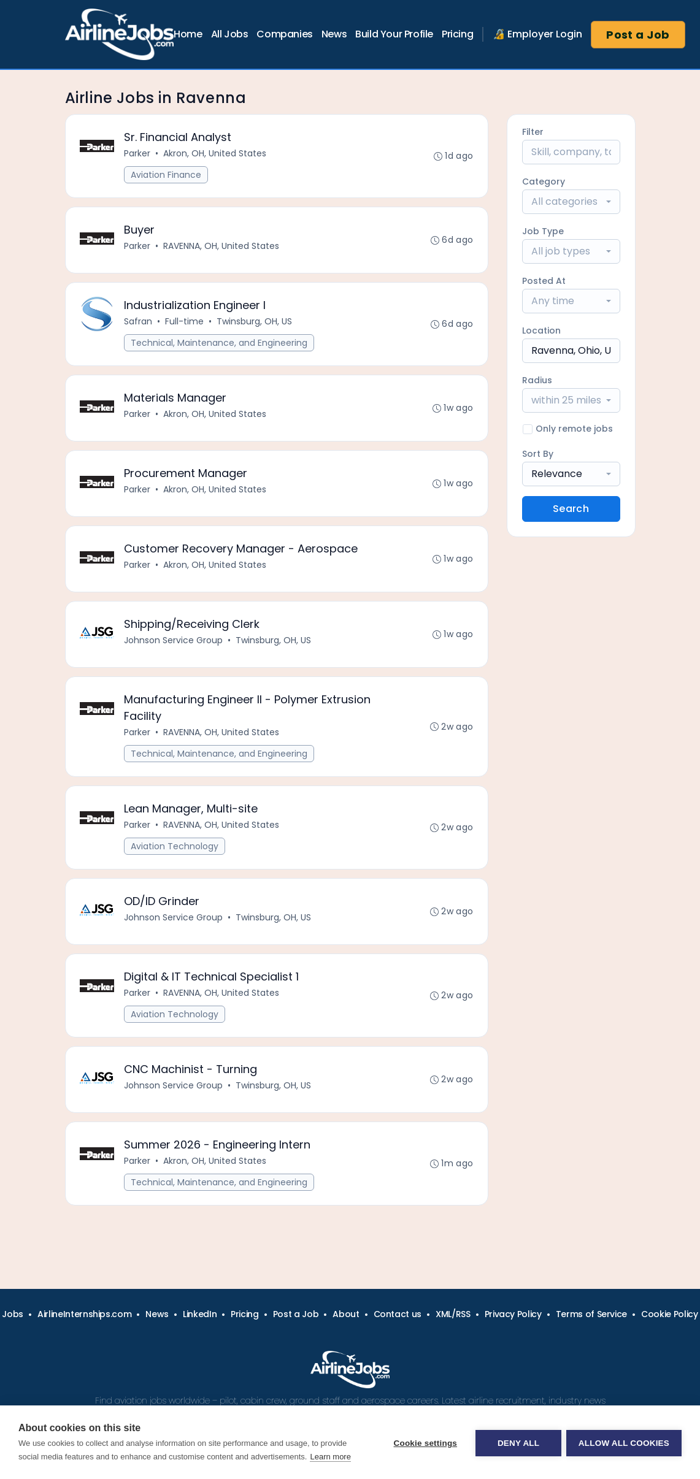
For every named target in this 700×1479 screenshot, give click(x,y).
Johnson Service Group (174, 648)
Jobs (12, 1314)
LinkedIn (200, 1314)
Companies (284, 34)
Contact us (398, 1314)
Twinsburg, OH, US (255, 324)
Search (571, 509)
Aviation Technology (175, 856)
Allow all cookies (624, 1442)
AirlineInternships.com (84, 1314)
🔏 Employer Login (537, 34)
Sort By (537, 454)
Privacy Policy (513, 1314)
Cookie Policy (669, 1314)
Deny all (517, 1442)
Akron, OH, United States (215, 154)
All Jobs (229, 34)
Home (188, 34)
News (334, 34)
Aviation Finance (166, 175)
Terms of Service (591, 1314)
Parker (138, 154)
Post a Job (638, 34)
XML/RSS (453, 1314)
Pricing (457, 34)
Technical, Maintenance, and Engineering (219, 346)
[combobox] (571, 201)
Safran (139, 324)
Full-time (185, 324)
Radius (537, 380)
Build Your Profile (394, 34)
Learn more (330, 1456)
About (346, 1314)
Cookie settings (424, 1442)
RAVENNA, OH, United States (222, 248)
